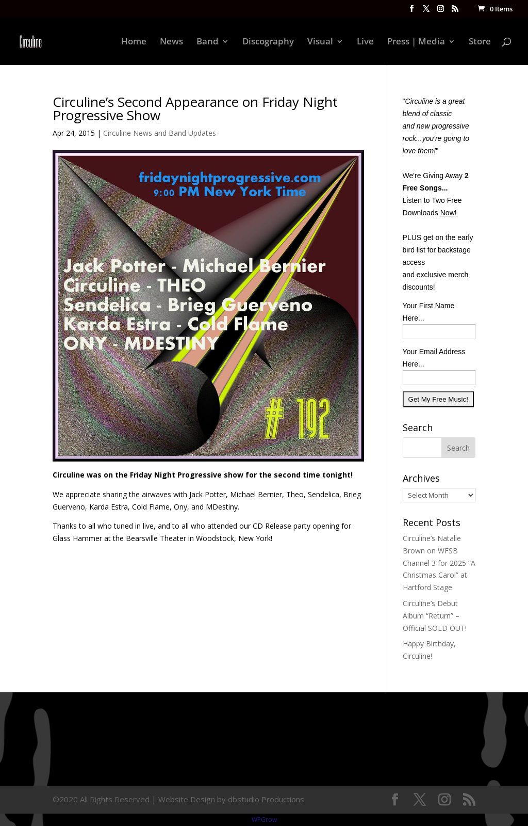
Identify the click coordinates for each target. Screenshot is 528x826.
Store (480, 42)
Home (133, 42)
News (171, 42)
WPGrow (264, 819)
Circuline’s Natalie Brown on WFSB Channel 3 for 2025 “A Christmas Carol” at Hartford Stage (439, 562)
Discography (268, 42)
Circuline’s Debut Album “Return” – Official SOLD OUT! (435, 615)
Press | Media (416, 42)
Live (365, 42)
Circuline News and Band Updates (159, 133)
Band (207, 42)
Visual (320, 42)
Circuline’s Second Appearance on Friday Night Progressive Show (195, 108)
